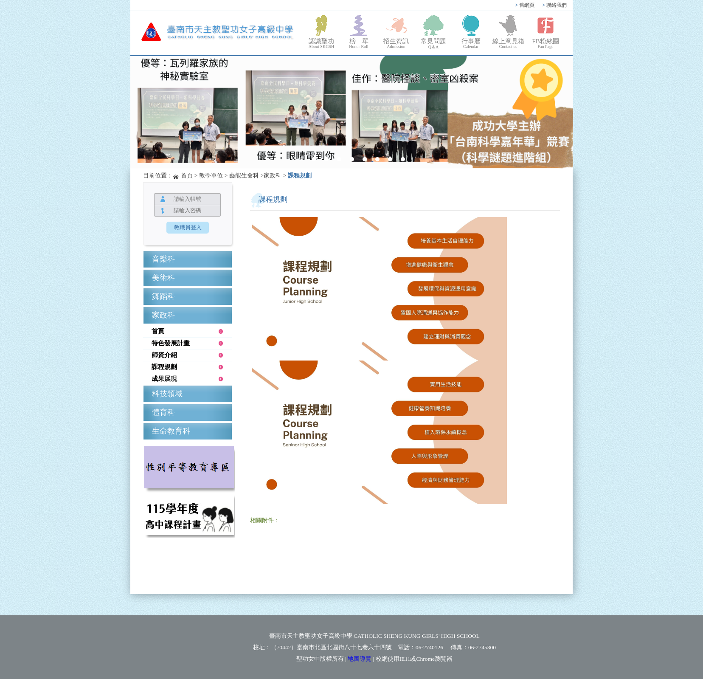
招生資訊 (396, 43)
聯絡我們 (554, 5)
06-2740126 (429, 647)
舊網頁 (524, 5)
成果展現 (164, 378)
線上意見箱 (508, 43)
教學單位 (211, 175)
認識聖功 (321, 43)
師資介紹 (164, 355)
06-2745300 (482, 647)
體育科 (163, 412)
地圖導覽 (359, 659)
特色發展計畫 (171, 343)
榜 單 (358, 43)
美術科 (163, 278)
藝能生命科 (244, 175)
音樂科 (163, 259)
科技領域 (167, 393)
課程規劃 (300, 175)
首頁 (187, 175)
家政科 (272, 175)
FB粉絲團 (545, 43)
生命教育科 (171, 431)
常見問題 (433, 44)
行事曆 (470, 43)
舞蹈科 (163, 296)
